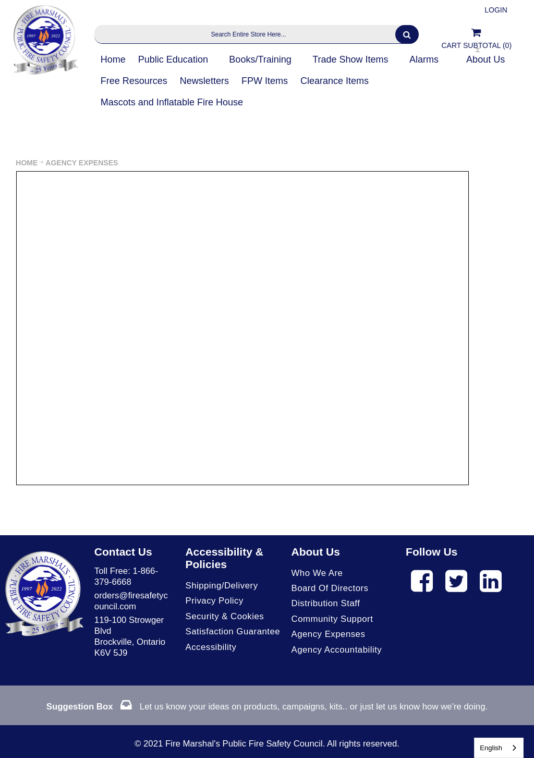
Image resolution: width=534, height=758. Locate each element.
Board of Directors (330, 588)
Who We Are (317, 573)
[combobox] (499, 748)
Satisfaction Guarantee (232, 631)
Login (495, 10)
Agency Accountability (337, 650)
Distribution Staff (326, 603)
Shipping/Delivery (221, 586)
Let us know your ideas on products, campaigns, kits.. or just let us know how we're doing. (267, 707)
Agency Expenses (329, 634)
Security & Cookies (224, 616)
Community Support (332, 619)
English (491, 748)
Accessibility (210, 647)
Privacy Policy (214, 601)
